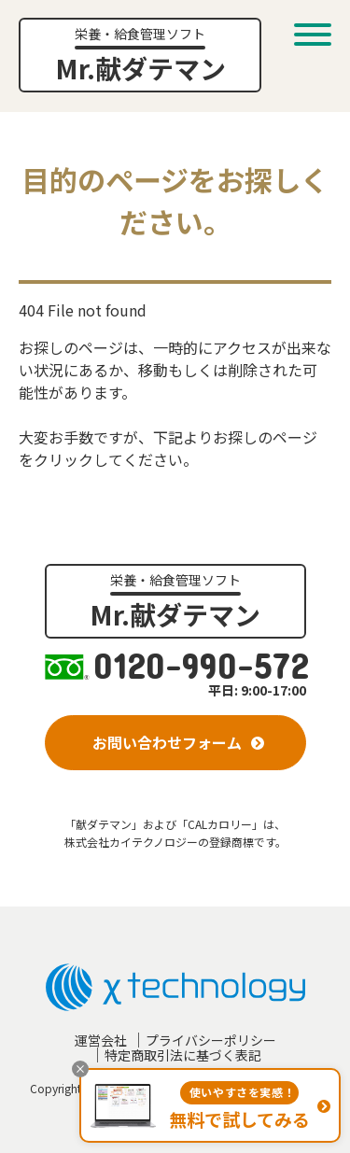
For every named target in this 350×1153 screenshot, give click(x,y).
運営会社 (101, 1040)
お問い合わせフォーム (167, 742)
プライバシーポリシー (211, 1040)
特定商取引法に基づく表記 (183, 1055)
